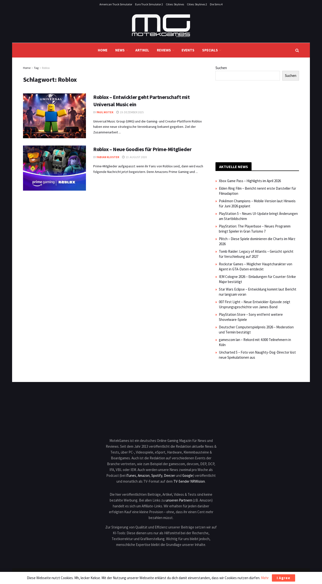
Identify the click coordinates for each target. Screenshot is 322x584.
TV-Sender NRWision (189, 481)
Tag (36, 68)
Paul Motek (105, 112)
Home (102, 50)
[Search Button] (297, 50)
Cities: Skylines (175, 4)
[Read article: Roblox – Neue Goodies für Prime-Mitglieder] (54, 168)
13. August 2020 (134, 157)
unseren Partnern (179, 500)
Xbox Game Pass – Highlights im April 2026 (250, 180)
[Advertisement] (257, 120)
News (120, 50)
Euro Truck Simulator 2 (149, 4)
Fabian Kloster (108, 157)
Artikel (142, 50)
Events (188, 50)
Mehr (265, 578)
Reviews (164, 50)
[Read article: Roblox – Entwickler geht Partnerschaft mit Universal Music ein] (54, 115)
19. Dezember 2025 (130, 112)
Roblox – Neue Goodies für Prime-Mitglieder (142, 149)
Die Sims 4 (216, 4)
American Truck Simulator (116, 4)
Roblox (46, 68)
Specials (210, 50)
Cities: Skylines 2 (197, 4)
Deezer (169, 475)
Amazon (144, 475)
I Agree (283, 578)
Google (187, 475)
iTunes (131, 475)
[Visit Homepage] (161, 26)
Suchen (221, 67)
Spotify (156, 475)
